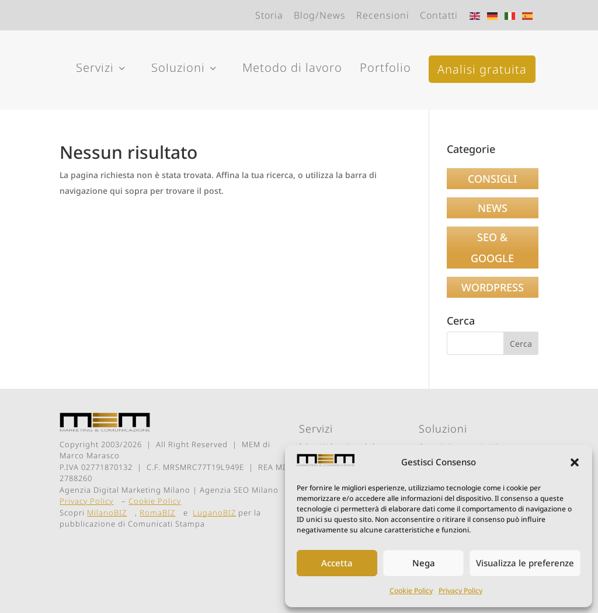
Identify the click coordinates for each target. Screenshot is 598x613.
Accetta (337, 563)
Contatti (439, 15)
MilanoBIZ (107, 512)
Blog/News (320, 15)
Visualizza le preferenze (525, 563)
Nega (423, 563)
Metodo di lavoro (292, 67)
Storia (269, 15)
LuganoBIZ (214, 512)
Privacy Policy (460, 590)
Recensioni (382, 15)
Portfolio (385, 67)
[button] (574, 462)
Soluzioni (185, 69)
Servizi (102, 69)
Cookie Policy (411, 590)
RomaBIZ (157, 512)
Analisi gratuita (482, 69)
